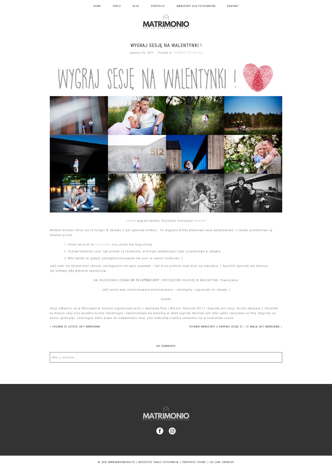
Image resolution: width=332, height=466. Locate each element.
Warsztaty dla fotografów (196, 6)
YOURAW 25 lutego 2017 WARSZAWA (75, 326)
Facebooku (103, 244)
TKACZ (117, 6)
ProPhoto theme (194, 462)
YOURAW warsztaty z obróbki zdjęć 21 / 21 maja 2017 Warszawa (235, 326)
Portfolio (158, 6)
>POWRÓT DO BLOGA (188, 52)
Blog (136, 6)
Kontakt (233, 6)
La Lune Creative (222, 462)
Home (97, 6)
